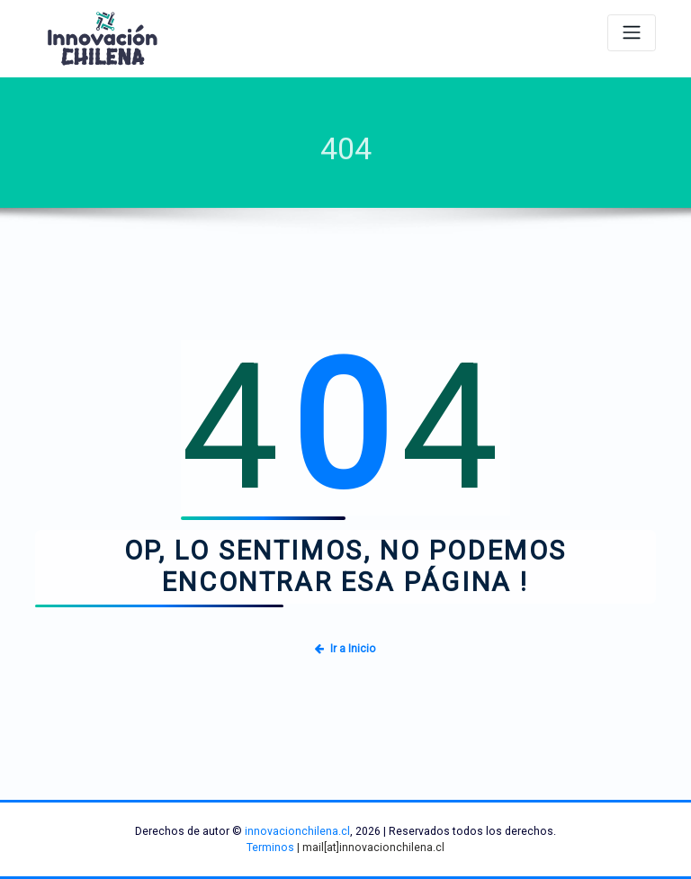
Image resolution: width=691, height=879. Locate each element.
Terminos (270, 847)
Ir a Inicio (345, 648)
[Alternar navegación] (631, 32)
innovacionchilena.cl (297, 831)
